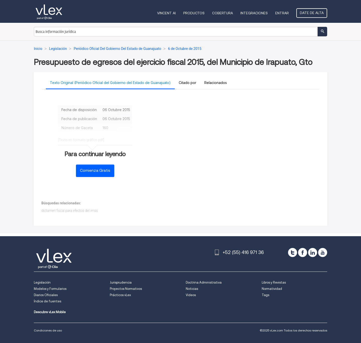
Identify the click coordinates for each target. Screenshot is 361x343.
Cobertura (222, 13)
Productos (194, 13)
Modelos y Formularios (50, 289)
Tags (265, 295)
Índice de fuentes (47, 301)
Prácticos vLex (120, 295)
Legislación (42, 282)
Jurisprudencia (121, 282)
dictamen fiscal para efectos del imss (69, 211)
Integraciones (254, 13)
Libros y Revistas (274, 282)
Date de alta (312, 13)
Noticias (192, 289)
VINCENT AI (166, 13)
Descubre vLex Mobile (50, 312)
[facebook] (302, 252)
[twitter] (292, 252)
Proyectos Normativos (126, 289)
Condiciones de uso (48, 330)
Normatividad (272, 289)
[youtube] (322, 252)
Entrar (282, 13)
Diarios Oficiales (46, 295)
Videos (191, 295)
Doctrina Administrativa (204, 282)
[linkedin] (312, 252)
